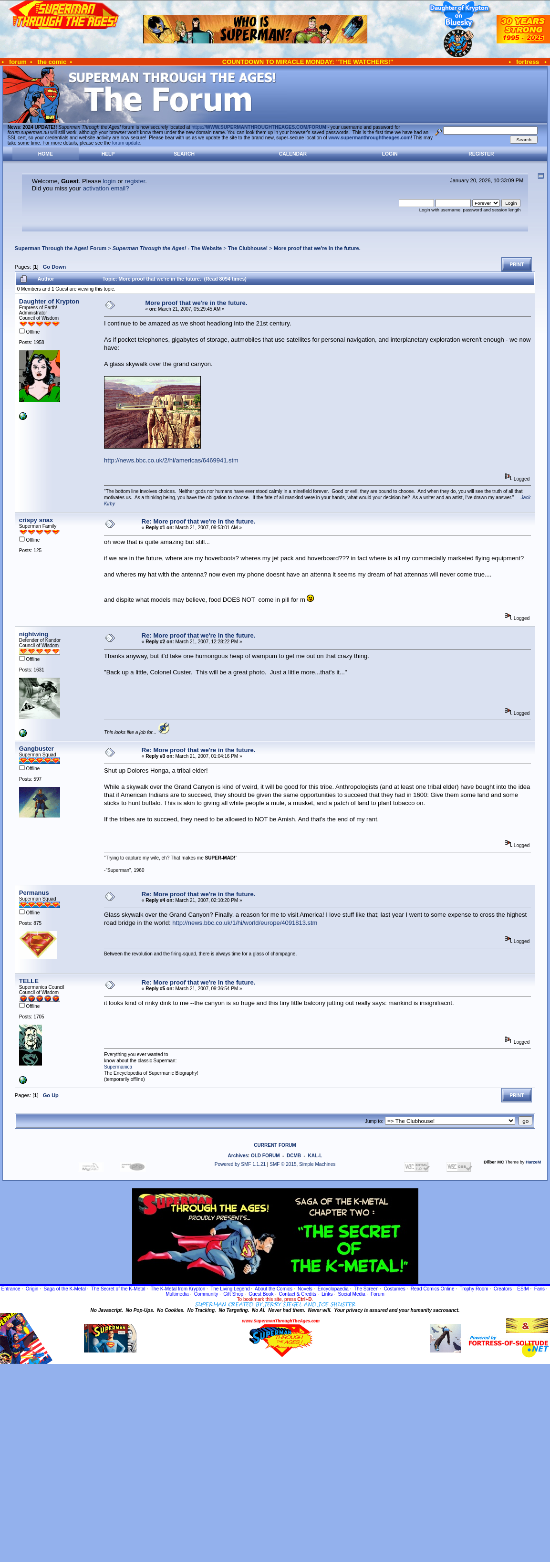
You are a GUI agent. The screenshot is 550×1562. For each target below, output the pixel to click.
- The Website (167, 248)
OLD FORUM (265, 1155)
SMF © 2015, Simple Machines (302, 1164)
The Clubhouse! (248, 248)
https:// (259, 127)
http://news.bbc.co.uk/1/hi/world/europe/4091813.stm (244, 922)
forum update (126, 143)
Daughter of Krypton (49, 301)
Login (390, 154)
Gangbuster (36, 748)
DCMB (294, 1155)
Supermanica (118, 1066)
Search (184, 154)
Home (45, 154)
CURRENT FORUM (275, 1145)
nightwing (33, 634)
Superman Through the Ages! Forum (60, 248)
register (135, 181)
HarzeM (533, 1162)
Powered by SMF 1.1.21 (240, 1164)
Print (516, 264)
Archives (238, 1155)
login (109, 181)
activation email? (106, 188)
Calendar (293, 154)
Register (481, 154)
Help (108, 154)
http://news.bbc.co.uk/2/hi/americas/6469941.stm (171, 460)
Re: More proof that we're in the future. (199, 521)
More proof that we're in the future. (317, 248)
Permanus (34, 892)
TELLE (29, 981)
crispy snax (36, 520)
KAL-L (315, 1155)
